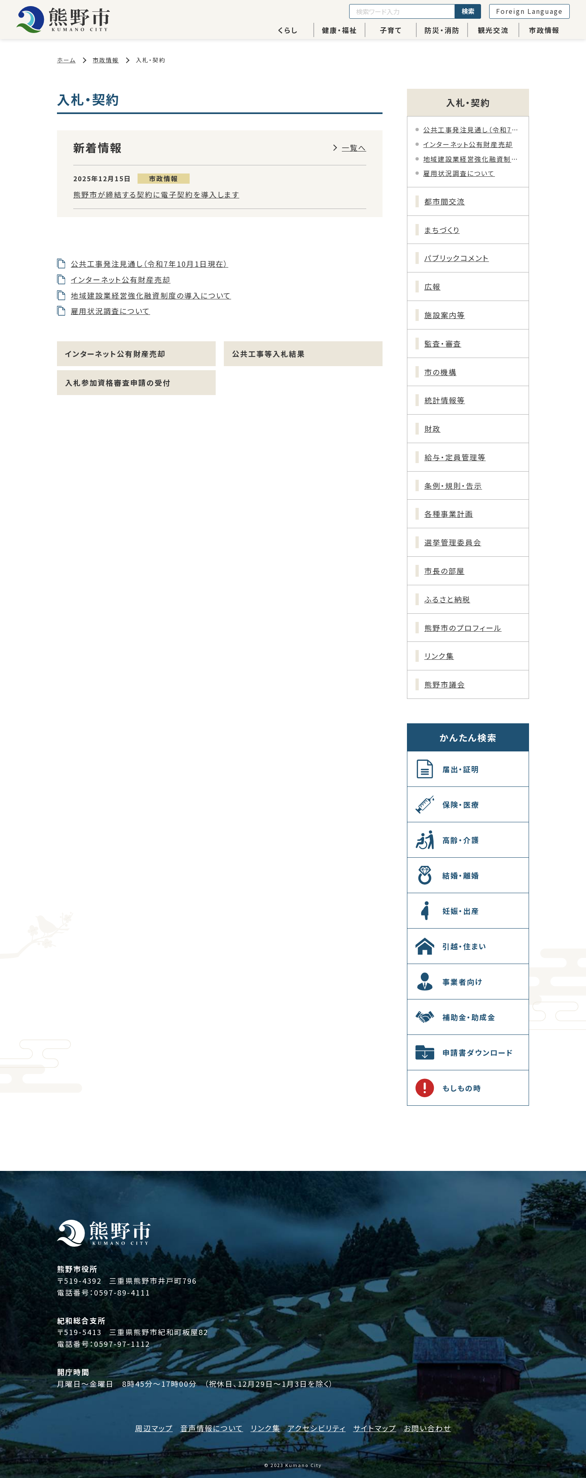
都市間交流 (444, 201)
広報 (432, 286)
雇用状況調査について (110, 310)
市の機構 (440, 372)
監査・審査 (442, 343)
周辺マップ (154, 1428)
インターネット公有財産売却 (121, 279)
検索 (467, 11)
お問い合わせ (427, 1428)
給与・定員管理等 (455, 457)
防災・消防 (442, 30)
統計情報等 (444, 400)
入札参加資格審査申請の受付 (118, 382)
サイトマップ (374, 1428)
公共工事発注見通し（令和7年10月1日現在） (149, 263)
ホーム (66, 60)
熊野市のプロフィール (463, 627)
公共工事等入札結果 (268, 353)
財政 (432, 428)
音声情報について (211, 1428)
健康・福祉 (339, 30)
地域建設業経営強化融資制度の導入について (151, 295)
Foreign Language (529, 11)
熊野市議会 (444, 684)
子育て (391, 30)
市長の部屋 (444, 570)
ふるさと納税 (447, 599)
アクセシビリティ (317, 1428)
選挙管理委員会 (452, 542)
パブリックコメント (456, 258)
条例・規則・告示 (453, 485)
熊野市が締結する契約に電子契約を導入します (156, 194)
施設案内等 (444, 315)
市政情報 (544, 30)
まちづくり (442, 229)
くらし (288, 30)
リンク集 (439, 655)
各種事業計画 (448, 513)
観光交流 (493, 30)
